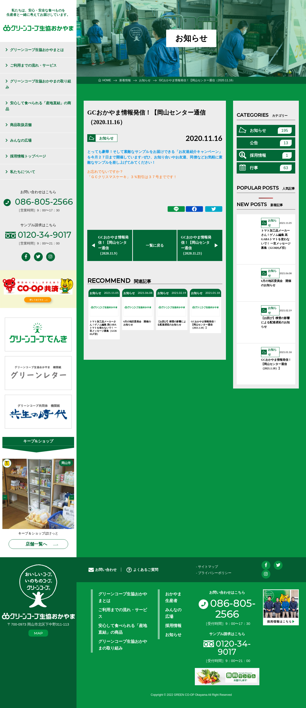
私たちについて (22, 172)
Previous (4, 497)
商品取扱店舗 (21, 125)
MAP (38, 633)
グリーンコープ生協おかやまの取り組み (38, 84)
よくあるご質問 (142, 570)
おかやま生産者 (173, 597)
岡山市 (66, 463)
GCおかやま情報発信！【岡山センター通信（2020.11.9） (113, 245)
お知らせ (106, 138)
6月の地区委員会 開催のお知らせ (137, 323)
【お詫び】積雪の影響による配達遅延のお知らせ (171, 323)
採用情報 (271, 155)
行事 (271, 168)
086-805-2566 (227, 608)
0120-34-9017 (233, 648)
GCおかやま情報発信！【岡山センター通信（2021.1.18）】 (203, 324)
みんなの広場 (21, 140)
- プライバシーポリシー (213, 573)
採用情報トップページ (28, 156)
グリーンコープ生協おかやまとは (37, 50)
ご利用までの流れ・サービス (33, 65)
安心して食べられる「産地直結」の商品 (38, 106)
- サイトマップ (207, 567)
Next (71, 497)
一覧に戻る (155, 245)
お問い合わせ (102, 570)
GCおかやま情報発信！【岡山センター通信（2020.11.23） (196, 245)
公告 (271, 143)
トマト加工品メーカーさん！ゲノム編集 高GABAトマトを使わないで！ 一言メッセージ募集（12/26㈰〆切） (103, 327)
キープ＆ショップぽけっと (38, 533)
